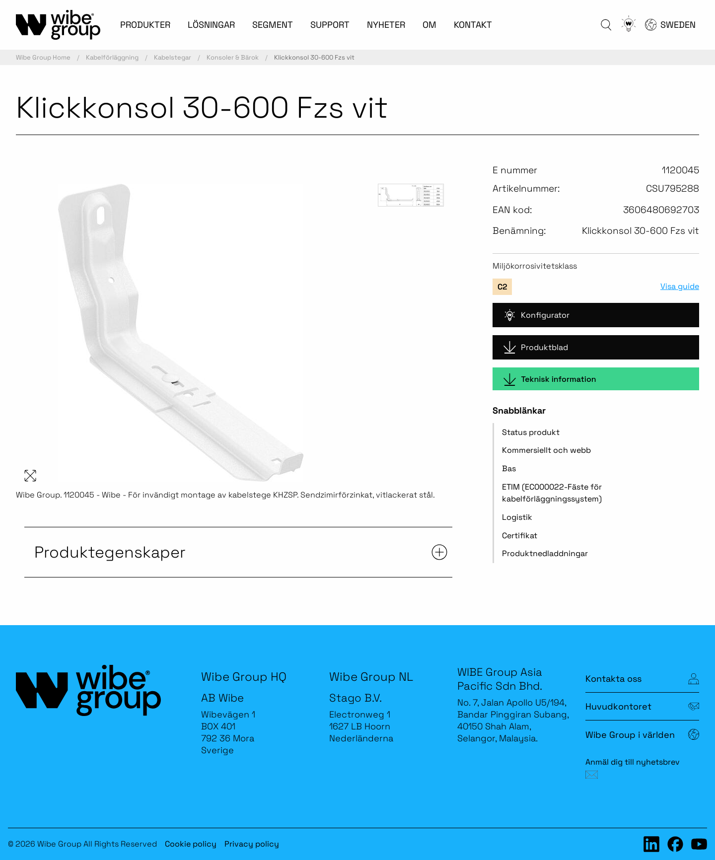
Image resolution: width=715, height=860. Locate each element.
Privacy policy (251, 844)
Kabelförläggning (112, 57)
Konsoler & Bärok (233, 57)
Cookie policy (190, 844)
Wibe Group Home (43, 57)
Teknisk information (549, 379)
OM (429, 24)
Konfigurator (536, 315)
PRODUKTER (145, 24)
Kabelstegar (172, 57)
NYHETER (386, 24)
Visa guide (679, 286)
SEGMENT (272, 24)
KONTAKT (473, 24)
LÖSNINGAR (211, 24)
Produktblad (535, 347)
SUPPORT (330, 24)
